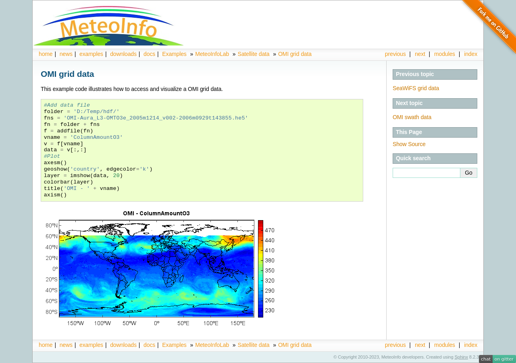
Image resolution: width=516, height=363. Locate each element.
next (420, 54)
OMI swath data (412, 117)
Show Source (409, 144)
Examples (174, 54)
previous (395, 54)
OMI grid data (295, 54)
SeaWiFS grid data (416, 88)
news (66, 54)
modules (444, 54)
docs (149, 54)
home (45, 54)
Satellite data (253, 54)
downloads (123, 54)
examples (91, 54)
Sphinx (461, 357)
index (470, 345)
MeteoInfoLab (212, 54)
